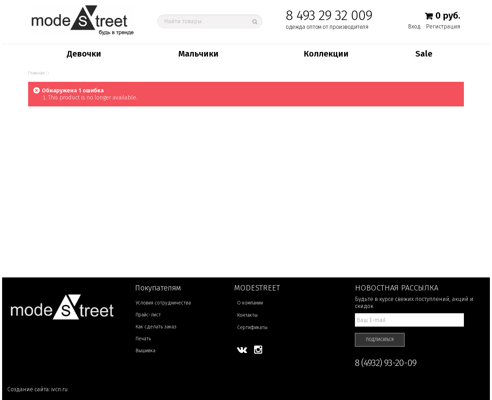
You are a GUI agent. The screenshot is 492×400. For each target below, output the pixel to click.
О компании (250, 303)
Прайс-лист (148, 315)
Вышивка (145, 351)
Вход (414, 26)
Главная (36, 73)
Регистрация (443, 26)
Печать (143, 339)
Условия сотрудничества (163, 303)
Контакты (247, 315)
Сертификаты (252, 327)
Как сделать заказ (156, 327)
